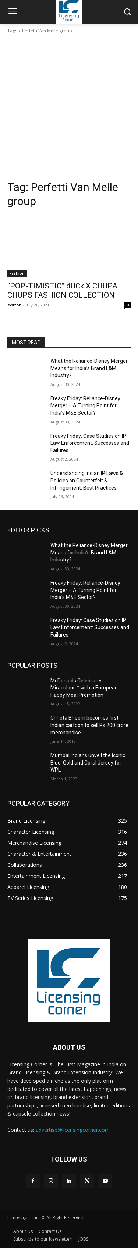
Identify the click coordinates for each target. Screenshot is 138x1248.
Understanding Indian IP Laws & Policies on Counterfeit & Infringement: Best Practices (86, 480)
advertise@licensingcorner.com (73, 1129)
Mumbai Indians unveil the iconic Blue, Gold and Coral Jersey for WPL (87, 762)
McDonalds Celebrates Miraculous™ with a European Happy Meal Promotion (84, 688)
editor (14, 305)
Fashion (17, 273)
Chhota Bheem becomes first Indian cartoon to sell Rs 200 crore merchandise (89, 725)
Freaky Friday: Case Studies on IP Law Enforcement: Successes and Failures (89, 443)
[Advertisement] (69, 107)
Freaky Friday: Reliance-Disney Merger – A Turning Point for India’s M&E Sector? (85, 406)
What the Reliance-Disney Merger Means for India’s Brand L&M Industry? (89, 368)
